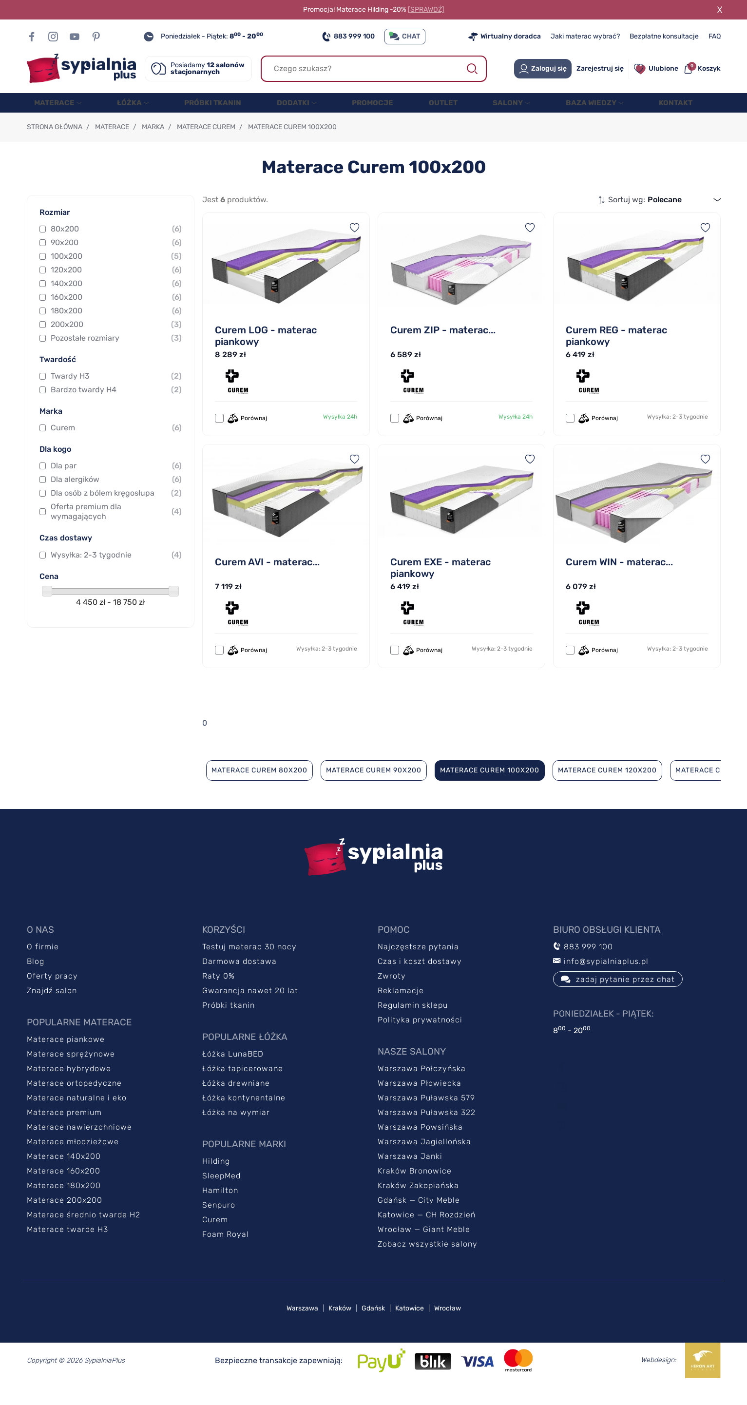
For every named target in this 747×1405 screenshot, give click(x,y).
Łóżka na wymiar (236, 1131)
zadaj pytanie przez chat (618, 998)
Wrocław (447, 1328)
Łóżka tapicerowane (242, 1088)
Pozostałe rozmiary (116, 358)
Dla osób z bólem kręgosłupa (116, 513)
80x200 (116, 248)
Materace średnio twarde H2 (83, 1234)
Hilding (216, 1180)
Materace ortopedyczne (74, 1102)
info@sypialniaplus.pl (601, 980)
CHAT (405, 36)
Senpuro (218, 1224)
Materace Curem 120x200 (607, 790)
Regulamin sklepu (413, 1024)
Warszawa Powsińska (420, 1146)
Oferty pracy (52, 995)
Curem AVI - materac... (267, 581)
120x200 (116, 289)
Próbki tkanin (228, 1024)
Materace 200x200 (64, 1219)
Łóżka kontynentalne (244, 1117)
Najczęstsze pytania (418, 966)
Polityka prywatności (420, 1039)
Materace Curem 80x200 (259, 790)
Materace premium (64, 1131)
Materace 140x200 (64, 1175)
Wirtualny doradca (504, 36)
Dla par (116, 485)
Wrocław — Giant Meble (424, 1248)
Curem (116, 447)
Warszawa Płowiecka (419, 1102)
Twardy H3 (116, 396)
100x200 (116, 276)
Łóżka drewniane (236, 1102)
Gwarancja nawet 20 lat (250, 1010)
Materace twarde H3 (67, 1248)
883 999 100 (348, 36)
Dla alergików (116, 499)
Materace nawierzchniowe (79, 1146)
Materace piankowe (66, 1058)
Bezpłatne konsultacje (664, 36)
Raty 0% (218, 995)
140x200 (116, 303)
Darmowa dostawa (239, 980)
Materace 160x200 (63, 1190)
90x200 (116, 262)
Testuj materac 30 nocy (249, 966)
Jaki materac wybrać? (585, 36)
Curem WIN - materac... (619, 581)
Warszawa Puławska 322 (427, 1131)
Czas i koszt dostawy (420, 980)
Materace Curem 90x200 (373, 790)
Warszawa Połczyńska (422, 1088)
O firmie (43, 966)
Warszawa (302, 1328)
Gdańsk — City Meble (419, 1219)
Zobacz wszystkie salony (428, 1263)
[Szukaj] (374, 69)
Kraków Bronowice (415, 1190)
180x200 (116, 330)
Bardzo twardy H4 (116, 409)
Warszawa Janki (410, 1175)
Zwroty (392, 995)
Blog (35, 980)
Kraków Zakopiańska (418, 1205)
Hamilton (220, 1209)
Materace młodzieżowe (73, 1161)
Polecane (665, 219)
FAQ (715, 36)
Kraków (339, 1328)
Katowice (409, 1328)
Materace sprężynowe (71, 1073)
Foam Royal (225, 1253)
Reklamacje (401, 1010)
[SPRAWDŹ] (426, 9)
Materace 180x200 (64, 1205)
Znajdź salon (52, 1010)
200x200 (116, 344)
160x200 (116, 317)
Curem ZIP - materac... (443, 349)
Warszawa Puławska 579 (426, 1117)
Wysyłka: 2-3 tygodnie (116, 574)
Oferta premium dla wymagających (116, 530)
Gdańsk (373, 1328)
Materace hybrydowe (69, 1088)
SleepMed (221, 1195)
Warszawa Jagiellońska (424, 1161)
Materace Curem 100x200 (489, 790)
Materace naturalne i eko (77, 1117)
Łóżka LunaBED (233, 1073)
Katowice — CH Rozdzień (427, 1234)
